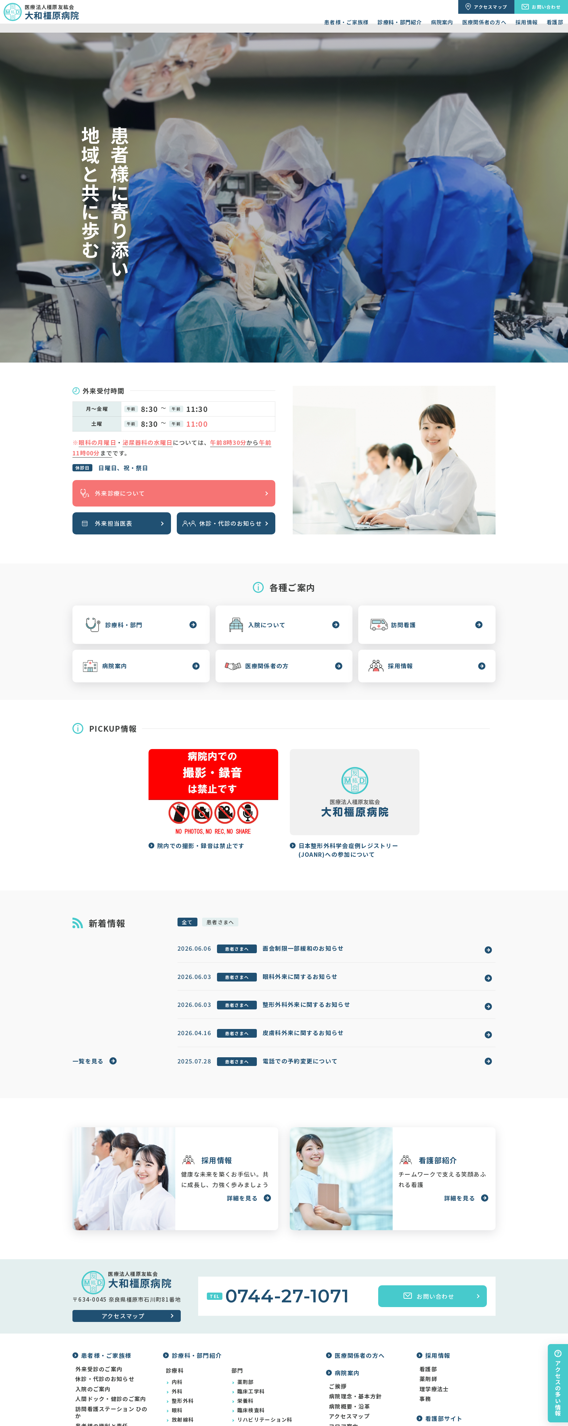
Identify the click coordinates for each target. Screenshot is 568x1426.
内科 (177, 1381)
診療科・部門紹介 (399, 22)
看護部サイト (444, 1418)
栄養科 (245, 1400)
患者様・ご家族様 (346, 22)
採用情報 (526, 22)
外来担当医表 (105, 523)
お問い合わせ (429, 1296)
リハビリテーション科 (265, 1419)
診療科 (175, 1370)
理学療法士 (434, 1389)
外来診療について (111, 493)
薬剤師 (428, 1378)
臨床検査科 (251, 1410)
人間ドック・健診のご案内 (110, 1398)
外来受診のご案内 (98, 1369)
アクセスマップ (123, 1315)
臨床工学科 (251, 1391)
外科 (177, 1391)
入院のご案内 (93, 1389)
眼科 (177, 1410)
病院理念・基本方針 (355, 1396)
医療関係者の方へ (484, 22)
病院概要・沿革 (349, 1406)
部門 (237, 1370)
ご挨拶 (338, 1386)
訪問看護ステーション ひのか (111, 1412)
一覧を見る (88, 1061)
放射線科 (183, 1419)
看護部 (555, 22)
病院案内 (442, 22)
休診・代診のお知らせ (222, 523)
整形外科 (183, 1400)
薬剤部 (245, 1381)
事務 (425, 1398)
